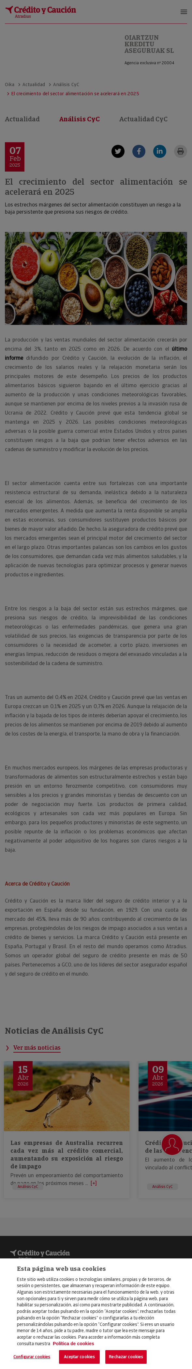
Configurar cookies (31, 1357)
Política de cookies (73, 1343)
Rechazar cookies (126, 1357)
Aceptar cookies (79, 1357)
